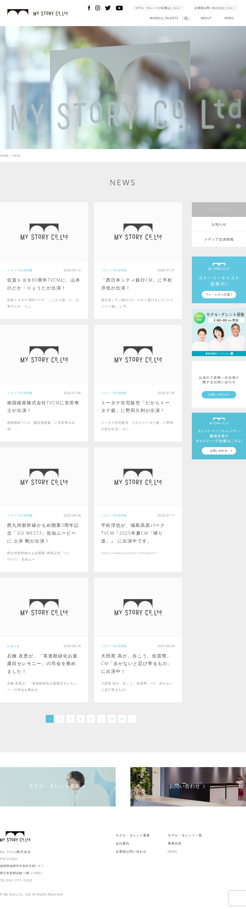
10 (112, 723)
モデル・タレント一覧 (185, 839)
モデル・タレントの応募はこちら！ (158, 8)
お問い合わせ (188, 790)
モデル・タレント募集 (58, 790)
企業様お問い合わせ (131, 856)
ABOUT (206, 18)
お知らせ (219, 224)
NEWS (229, 18)
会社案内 (122, 848)
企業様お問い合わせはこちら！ (215, 8)
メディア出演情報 (219, 239)
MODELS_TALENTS (164, 18)
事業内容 (175, 848)
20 (122, 723)
